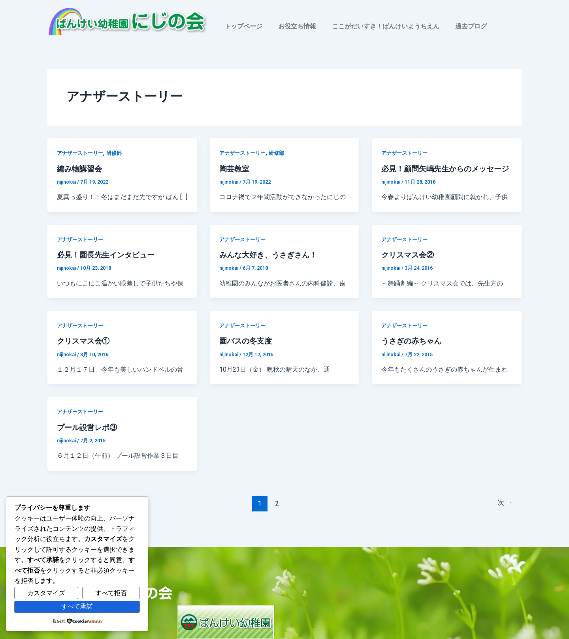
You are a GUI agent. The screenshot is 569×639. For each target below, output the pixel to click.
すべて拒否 (111, 593)
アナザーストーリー (82, 153)
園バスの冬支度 (247, 351)
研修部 (118, 153)
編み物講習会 (80, 168)
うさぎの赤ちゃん (413, 351)
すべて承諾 (77, 606)
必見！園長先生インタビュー (108, 265)
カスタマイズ (46, 593)
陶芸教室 (235, 168)
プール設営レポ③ (88, 437)
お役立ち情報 (297, 26)
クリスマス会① (84, 351)
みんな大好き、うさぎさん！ (270, 265)
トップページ (243, 26)
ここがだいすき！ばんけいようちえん (385, 26)
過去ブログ (471, 26)
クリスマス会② (409, 265)
